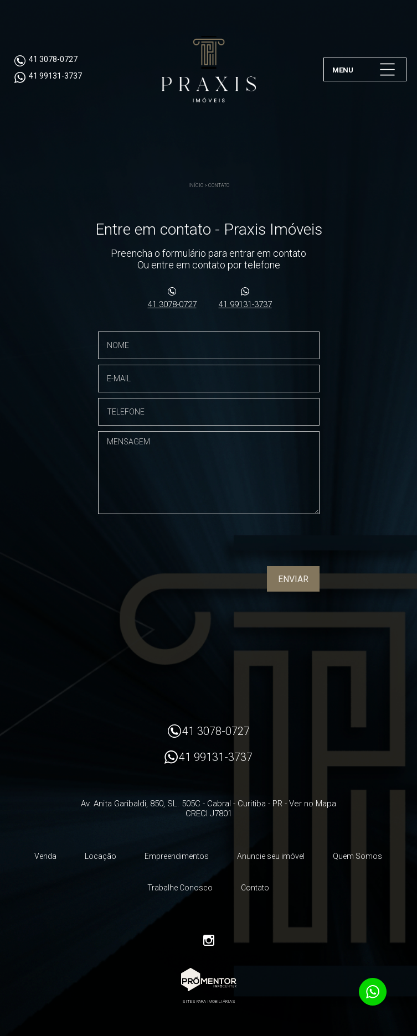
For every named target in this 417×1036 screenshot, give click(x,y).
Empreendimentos (177, 856)
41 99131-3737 (245, 304)
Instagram (209, 940)
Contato (218, 185)
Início (195, 185)
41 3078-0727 (172, 304)
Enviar (293, 579)
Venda (45, 856)
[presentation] (249, 544)
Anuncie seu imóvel (271, 856)
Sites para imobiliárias (208, 1001)
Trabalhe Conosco (180, 887)
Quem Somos (357, 856)
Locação (100, 856)
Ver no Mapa (312, 804)
